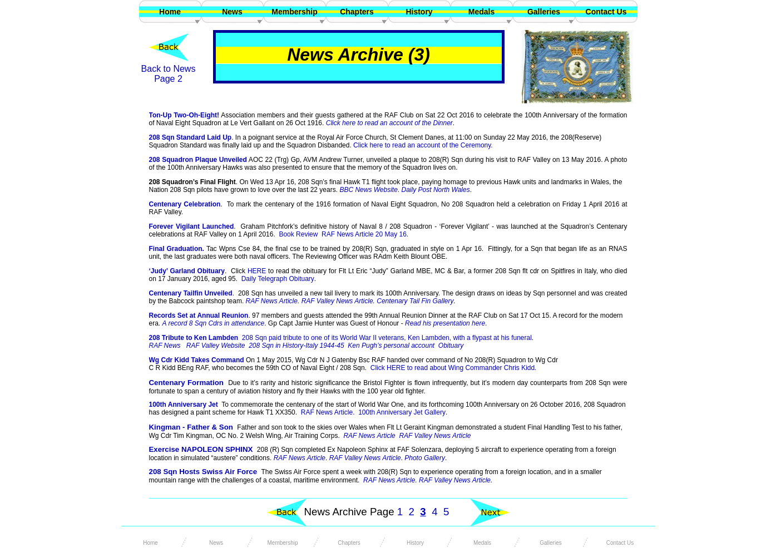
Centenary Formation (186, 382)
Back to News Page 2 (168, 73)
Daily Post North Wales (436, 190)
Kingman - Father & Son (191, 427)
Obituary (450, 345)
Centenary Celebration (185, 204)
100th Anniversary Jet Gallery (402, 412)
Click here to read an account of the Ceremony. (423, 145)
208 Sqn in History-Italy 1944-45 (296, 345)
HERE (257, 271)
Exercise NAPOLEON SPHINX (201, 449)
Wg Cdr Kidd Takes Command (196, 360)
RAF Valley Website (215, 345)
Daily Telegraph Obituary (277, 279)
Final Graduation (175, 249)
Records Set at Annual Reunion (199, 315)
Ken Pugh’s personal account (391, 345)
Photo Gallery (424, 458)
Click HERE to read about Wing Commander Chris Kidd (455, 368)
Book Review (298, 234)
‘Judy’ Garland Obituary (187, 271)
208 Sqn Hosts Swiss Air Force (203, 471)
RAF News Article (389, 480)
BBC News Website (368, 190)
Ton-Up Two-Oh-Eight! (184, 115)
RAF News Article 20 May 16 (364, 234)
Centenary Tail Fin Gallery (415, 301)
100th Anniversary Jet (183, 404)
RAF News (165, 345)
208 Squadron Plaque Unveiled (198, 160)
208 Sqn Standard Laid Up (190, 137)
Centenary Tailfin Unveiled (191, 293)
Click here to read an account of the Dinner (389, 123)
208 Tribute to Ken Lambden (340, 338)
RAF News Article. (328, 412)
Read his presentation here (445, 323)
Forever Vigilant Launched (191, 226)
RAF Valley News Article (455, 480)
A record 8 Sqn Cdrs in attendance (213, 323)
